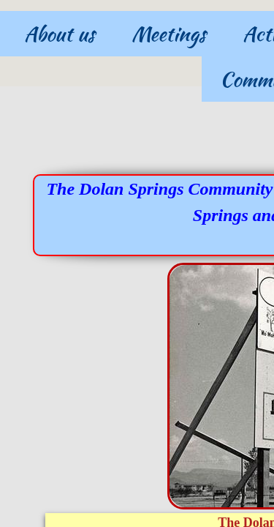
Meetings (169, 33)
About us (59, 33)
